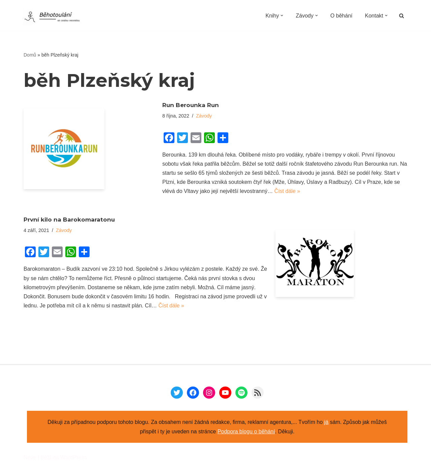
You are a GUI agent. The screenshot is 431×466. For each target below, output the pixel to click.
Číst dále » (287, 191)
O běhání (341, 16)
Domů (30, 55)
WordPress (73, 457)
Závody (204, 116)
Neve (30, 457)
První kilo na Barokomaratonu (69, 219)
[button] (281, 15)
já (326, 422)
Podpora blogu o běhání (246, 431)
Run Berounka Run (190, 105)
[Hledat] (401, 15)
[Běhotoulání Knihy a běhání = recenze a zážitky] (56, 17)
